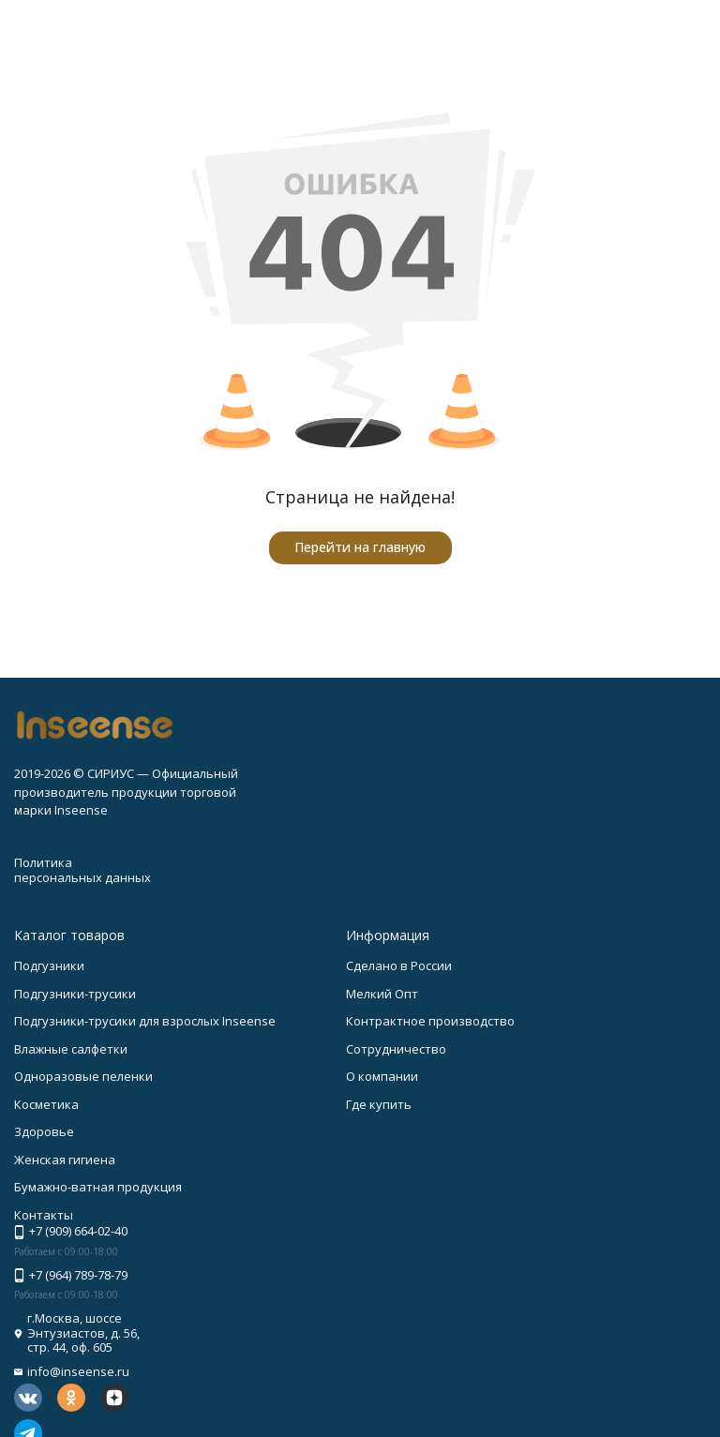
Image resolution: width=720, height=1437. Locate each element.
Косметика (46, 1104)
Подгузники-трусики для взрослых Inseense (145, 1020)
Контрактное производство (430, 1020)
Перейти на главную (360, 547)
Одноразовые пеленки (83, 1076)
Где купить (379, 1104)
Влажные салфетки (71, 1048)
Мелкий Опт (382, 993)
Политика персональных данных (82, 870)
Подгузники (49, 965)
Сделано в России (399, 965)
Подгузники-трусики (75, 993)
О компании (382, 1076)
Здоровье (44, 1131)
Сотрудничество (396, 1048)
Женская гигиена (64, 1159)
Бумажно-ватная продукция (98, 1186)
